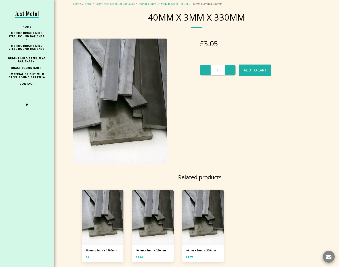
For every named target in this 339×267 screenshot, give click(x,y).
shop (88, 4)
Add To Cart (255, 70)
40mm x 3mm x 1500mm (102, 250)
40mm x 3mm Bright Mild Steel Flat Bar (163, 4)
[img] (102, 217)
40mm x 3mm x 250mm (152, 250)
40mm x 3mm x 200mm (202, 250)
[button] (27, 104)
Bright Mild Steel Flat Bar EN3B (115, 4)
